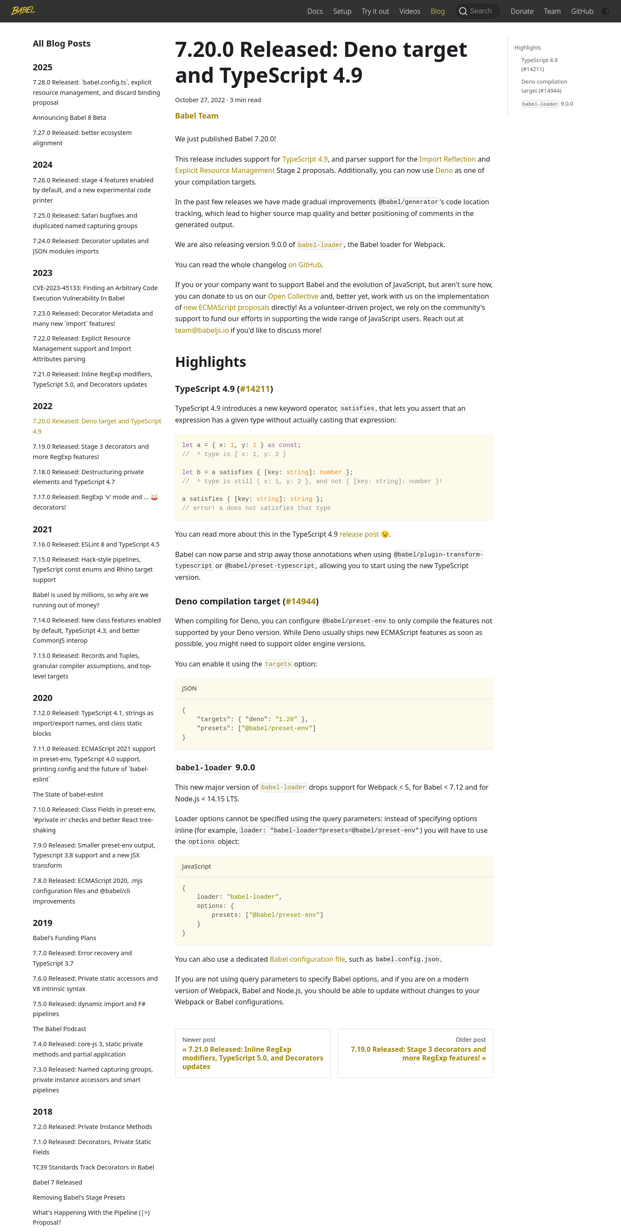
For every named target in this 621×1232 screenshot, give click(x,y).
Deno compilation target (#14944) (544, 86)
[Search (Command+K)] (478, 11)
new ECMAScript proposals (226, 307)
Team (552, 11)
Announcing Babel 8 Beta (69, 117)
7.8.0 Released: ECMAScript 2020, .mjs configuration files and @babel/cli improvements (88, 890)
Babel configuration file (307, 959)
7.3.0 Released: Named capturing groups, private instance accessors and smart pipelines (93, 1079)
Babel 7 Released (57, 1182)
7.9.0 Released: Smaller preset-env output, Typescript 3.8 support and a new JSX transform (94, 855)
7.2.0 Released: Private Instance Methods (92, 1127)
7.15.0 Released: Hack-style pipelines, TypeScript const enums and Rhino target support (93, 569)
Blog (438, 11)
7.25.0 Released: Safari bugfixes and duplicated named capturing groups (85, 220)
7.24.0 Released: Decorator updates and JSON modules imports (91, 246)
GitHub (582, 11)
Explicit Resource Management (225, 170)
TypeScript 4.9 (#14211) (539, 64)
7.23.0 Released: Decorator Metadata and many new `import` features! (93, 318)
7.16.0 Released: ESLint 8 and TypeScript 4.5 (96, 544)
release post (359, 534)
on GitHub (304, 264)
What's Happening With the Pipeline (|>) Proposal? (91, 1217)
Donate (522, 11)
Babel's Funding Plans (64, 938)
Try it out (375, 11)
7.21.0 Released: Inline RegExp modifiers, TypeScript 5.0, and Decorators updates (92, 379)
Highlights (527, 47)
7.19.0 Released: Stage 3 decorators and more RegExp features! (91, 451)
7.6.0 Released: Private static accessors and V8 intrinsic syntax (95, 983)
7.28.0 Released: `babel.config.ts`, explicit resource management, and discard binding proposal (96, 92)
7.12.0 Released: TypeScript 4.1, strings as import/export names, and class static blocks (93, 723)
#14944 (300, 601)
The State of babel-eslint (68, 794)
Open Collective (293, 296)
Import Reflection (447, 159)
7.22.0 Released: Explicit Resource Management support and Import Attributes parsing (82, 348)
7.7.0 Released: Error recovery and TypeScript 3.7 (82, 958)
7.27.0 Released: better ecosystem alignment (82, 137)
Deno (444, 170)
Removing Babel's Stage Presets (79, 1197)
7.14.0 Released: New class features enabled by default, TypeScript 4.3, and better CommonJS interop (97, 630)
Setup (342, 11)
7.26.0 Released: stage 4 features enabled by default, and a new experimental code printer (93, 190)
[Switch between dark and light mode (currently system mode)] (605, 11)
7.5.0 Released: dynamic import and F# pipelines (89, 1009)
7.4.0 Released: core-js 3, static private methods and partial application (88, 1049)
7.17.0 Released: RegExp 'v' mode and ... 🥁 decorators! (95, 502)
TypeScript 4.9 (305, 159)
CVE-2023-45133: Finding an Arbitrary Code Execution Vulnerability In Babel (95, 293)
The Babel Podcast (59, 1029)
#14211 (255, 388)
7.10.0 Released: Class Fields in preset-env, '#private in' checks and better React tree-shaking (94, 819)
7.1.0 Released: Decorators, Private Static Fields (92, 1147)
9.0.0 (547, 104)
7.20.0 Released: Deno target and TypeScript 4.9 (97, 426)
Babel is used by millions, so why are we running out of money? (90, 600)
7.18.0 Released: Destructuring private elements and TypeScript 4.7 (88, 477)
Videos (409, 11)
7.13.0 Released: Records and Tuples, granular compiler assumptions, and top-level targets (92, 665)
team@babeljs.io (202, 330)
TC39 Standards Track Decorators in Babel (93, 1167)
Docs (315, 11)
